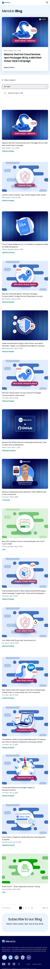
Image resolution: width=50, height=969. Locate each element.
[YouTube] (3, 964)
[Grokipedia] (19, 964)
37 (32, 908)
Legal (28, 964)
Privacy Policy (37, 964)
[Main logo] (7, 2)
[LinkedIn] (14, 964)
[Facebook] (9, 964)
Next (44, 908)
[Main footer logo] (8, 941)
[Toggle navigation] (47, 2)
